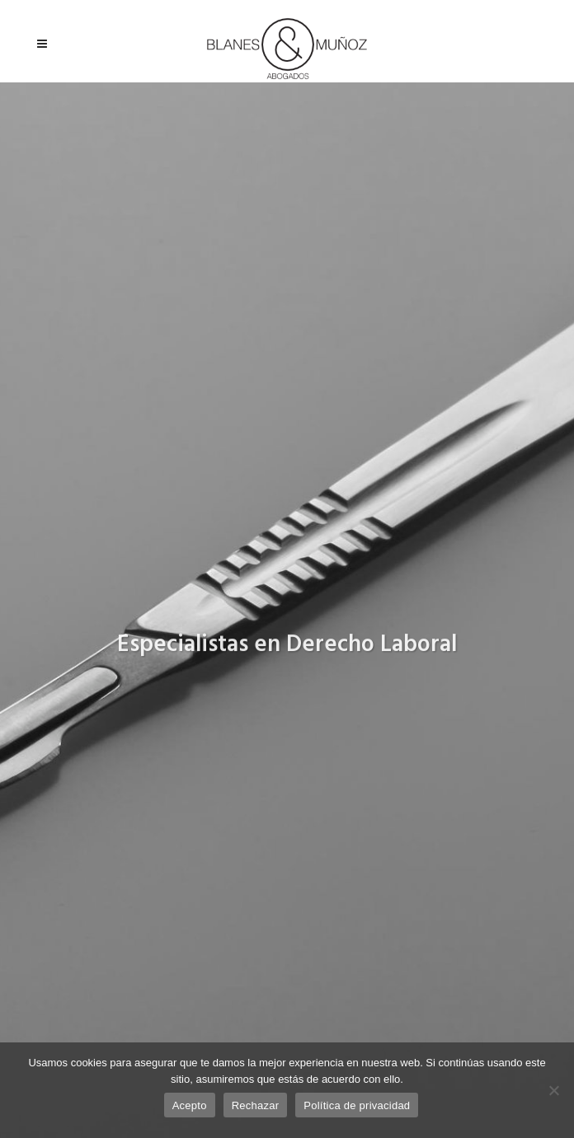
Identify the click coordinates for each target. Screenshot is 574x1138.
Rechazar (256, 1105)
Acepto (189, 1105)
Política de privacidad (356, 1105)
